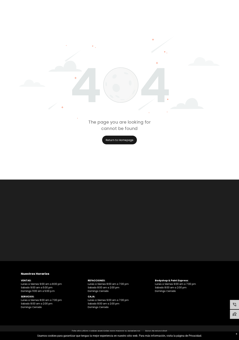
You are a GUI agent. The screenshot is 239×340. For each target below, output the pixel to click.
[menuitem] (106, 330)
